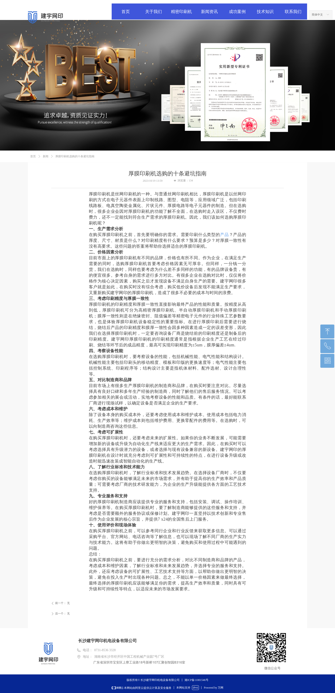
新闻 (45, 156)
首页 (33, 156)
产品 (224, 234)
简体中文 (317, 14)
